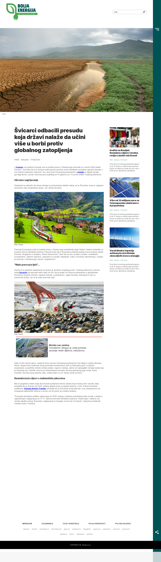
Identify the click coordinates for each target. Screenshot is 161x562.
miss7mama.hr (44, 529)
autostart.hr (107, 529)
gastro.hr (67, 529)
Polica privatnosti (97, 524)
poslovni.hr (126, 529)
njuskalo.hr (63, 534)
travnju (19, 167)
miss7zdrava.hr (56, 529)
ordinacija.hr (80, 534)
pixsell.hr (90, 534)
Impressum (27, 524)
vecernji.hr (116, 529)
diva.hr (72, 534)
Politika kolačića (123, 524)
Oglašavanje (47, 524)
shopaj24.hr (87, 529)
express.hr (97, 529)
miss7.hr (34, 529)
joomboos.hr (76, 529)
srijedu (80, 172)
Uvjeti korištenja (71, 524)
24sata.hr (26, 529)
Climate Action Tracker (35, 388)
